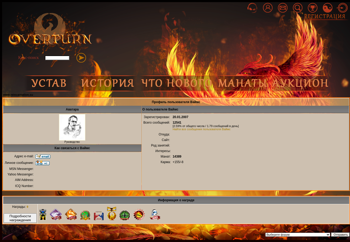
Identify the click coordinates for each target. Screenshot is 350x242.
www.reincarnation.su (18, 94)
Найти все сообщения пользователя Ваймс (202, 129)
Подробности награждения (20, 218)
